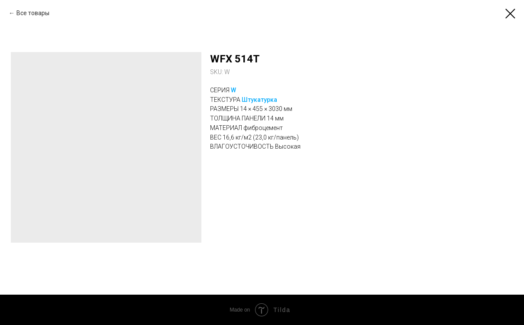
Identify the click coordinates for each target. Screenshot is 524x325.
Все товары (32, 13)
